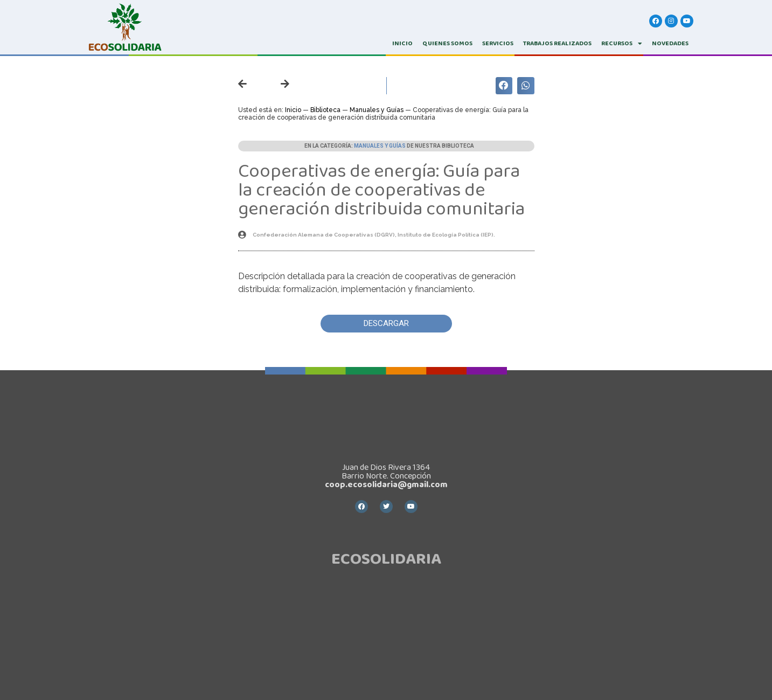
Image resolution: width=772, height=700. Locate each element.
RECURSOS (621, 43)
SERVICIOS (497, 43)
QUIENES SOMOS (447, 43)
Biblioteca (325, 110)
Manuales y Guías (377, 110)
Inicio (293, 110)
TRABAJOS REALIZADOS (557, 43)
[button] (386, 323)
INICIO (402, 43)
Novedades (670, 43)
